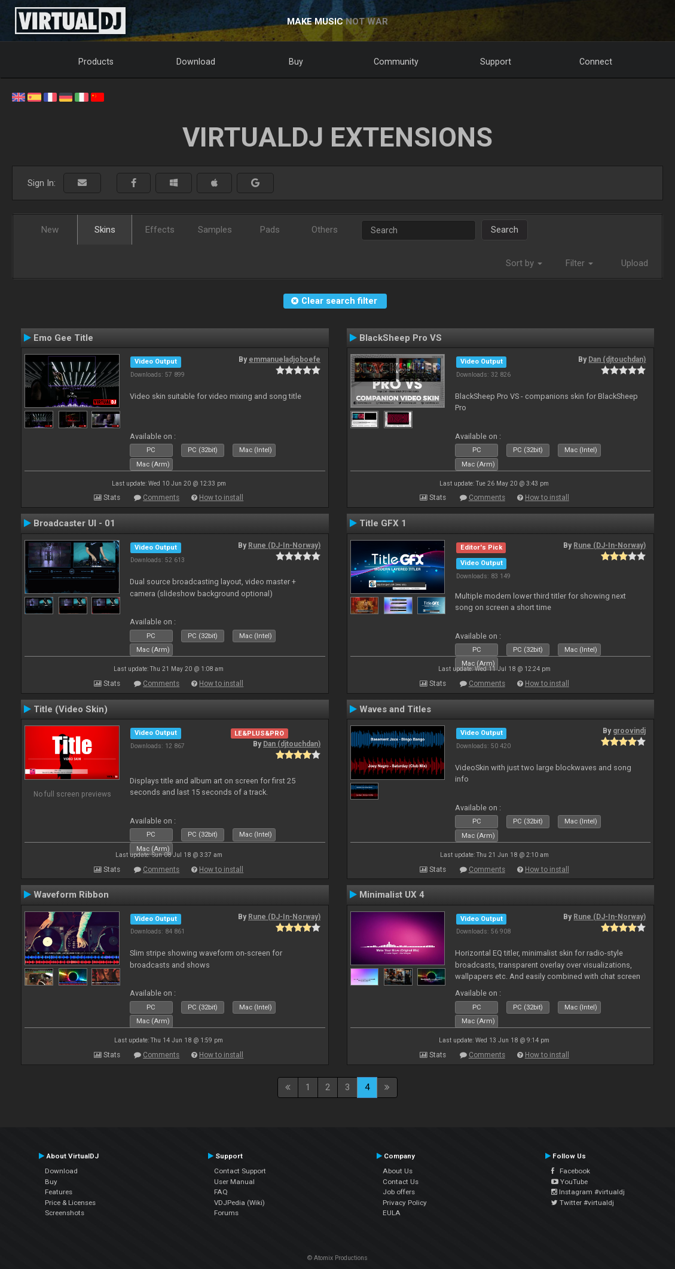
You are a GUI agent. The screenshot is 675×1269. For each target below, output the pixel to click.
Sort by (524, 263)
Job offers (399, 1192)
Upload (634, 263)
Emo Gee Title (63, 337)
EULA (392, 1213)
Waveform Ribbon (71, 894)
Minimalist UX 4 (391, 894)
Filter (579, 263)
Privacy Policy (405, 1202)
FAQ (221, 1192)
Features (58, 1192)
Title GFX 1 (383, 523)
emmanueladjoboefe (284, 359)
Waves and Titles (395, 709)
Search (504, 229)
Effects (160, 229)
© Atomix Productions (337, 1258)
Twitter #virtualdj (582, 1202)
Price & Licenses (70, 1202)
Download (195, 61)
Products (96, 61)
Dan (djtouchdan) (617, 359)
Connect (595, 61)
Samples (215, 229)
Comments (161, 497)
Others (324, 229)
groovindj (629, 731)
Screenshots (64, 1213)
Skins (104, 229)
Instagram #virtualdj (588, 1192)
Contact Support (240, 1171)
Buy (296, 61)
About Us (398, 1171)
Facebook (570, 1171)
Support (495, 61)
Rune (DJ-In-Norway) (284, 545)
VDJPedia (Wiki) (239, 1202)
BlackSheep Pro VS (400, 337)
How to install (221, 497)
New (50, 229)
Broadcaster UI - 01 (74, 523)
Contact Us (401, 1182)
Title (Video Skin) (70, 709)
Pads (270, 229)
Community (396, 61)
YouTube (569, 1182)
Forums (226, 1213)
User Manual (234, 1182)
